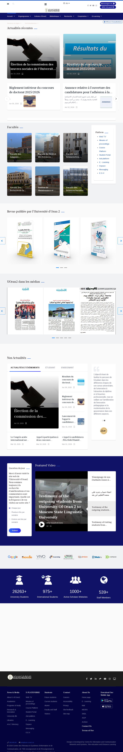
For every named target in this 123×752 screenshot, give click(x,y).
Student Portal (105, 158)
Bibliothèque (54, 16)
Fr (66, 3)
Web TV (102, 139)
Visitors (47, 716)
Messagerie (106, 4)
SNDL (84, 716)
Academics (11, 704)
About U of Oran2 (13, 700)
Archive (84, 724)
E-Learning (96, 16)
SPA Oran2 (106, 8)
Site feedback (68, 712)
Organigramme (23, 16)
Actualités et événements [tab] (25, 370)
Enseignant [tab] (67, 370)
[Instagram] (93, 6)
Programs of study (14, 708)
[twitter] (87, 6)
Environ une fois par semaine (19, 523)
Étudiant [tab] (50, 370)
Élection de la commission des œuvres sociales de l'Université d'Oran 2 (33, 68)
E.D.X (101, 177)
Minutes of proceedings (30, 705)
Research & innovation (11, 713)
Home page (86, 700)
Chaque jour (16, 510)
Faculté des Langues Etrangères (15, 159)
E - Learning (104, 165)
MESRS (85, 712)
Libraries (10, 723)
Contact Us (87, 728)
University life (12, 718)
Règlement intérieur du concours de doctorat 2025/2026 (68, 405)
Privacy (66, 708)
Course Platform (32, 710)
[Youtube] (90, 6)
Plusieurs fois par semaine (18, 516)
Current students (51, 704)
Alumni (47, 708)
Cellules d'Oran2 (40, 16)
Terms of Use (88, 733)
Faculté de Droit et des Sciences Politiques (47, 159)
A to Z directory (12, 727)
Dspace (102, 169)
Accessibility (67, 704)
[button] (116, 100)
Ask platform (104, 162)
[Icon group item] (86, 681)
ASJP (84, 720)
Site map (66, 716)
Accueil (10, 16)
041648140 (12, 745)
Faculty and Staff (51, 712)
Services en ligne (13, 23)
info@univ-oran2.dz (27, 745)
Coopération (82, 16)
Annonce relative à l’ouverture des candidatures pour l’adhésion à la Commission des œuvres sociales (88, 93)
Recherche (68, 16)
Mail (83, 708)
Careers (66, 700)
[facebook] (84, 6)
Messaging (103, 173)
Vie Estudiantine (31, 23)
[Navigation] (46, 4)
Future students (50, 700)
